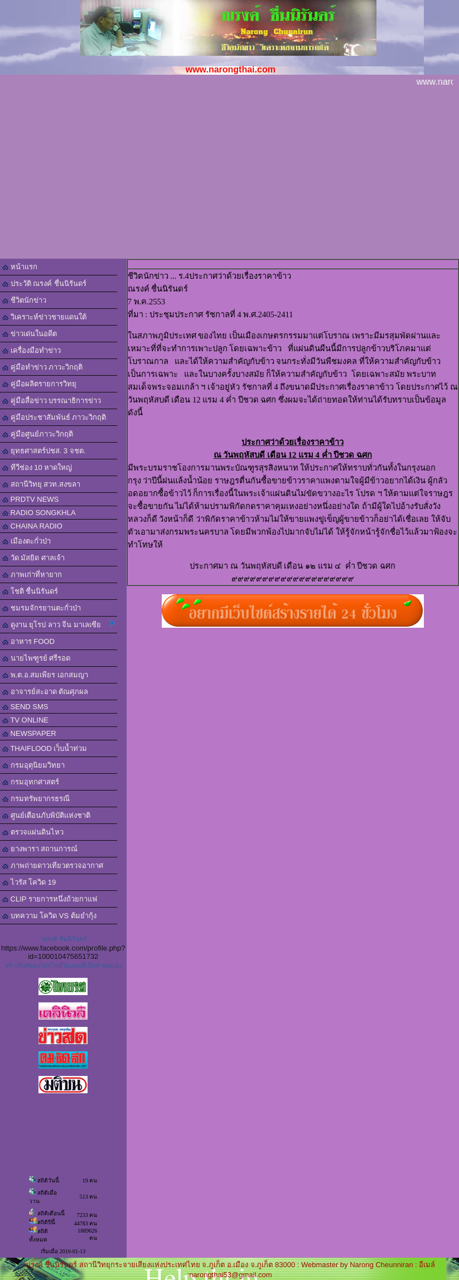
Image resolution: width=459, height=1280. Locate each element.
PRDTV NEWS (30, 499)
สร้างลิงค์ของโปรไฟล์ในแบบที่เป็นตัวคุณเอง (63, 965)
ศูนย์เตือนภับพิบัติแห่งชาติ (46, 815)
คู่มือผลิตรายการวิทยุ (39, 384)
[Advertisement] (229, 175)
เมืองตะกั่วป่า (26, 541)
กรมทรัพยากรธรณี (36, 798)
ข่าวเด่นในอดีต (29, 333)
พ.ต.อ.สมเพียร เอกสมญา (45, 675)
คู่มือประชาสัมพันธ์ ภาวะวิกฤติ (54, 417)
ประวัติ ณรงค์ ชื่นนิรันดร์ (44, 283)
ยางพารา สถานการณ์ (40, 849)
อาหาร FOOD (28, 641)
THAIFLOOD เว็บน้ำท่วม (44, 748)
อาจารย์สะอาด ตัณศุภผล (45, 691)
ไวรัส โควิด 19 (29, 882)
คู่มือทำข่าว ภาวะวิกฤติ (42, 367)
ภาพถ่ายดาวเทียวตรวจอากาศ (52, 865)
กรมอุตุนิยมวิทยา (33, 765)
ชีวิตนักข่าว (24, 300)
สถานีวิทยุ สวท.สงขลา (41, 484)
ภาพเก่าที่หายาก (32, 574)
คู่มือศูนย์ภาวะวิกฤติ (37, 434)
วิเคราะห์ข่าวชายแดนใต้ (44, 317)
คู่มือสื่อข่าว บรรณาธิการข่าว (51, 400)
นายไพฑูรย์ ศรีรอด (36, 658)
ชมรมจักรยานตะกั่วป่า (41, 608)
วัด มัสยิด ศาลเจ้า (33, 558)
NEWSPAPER (29, 733)
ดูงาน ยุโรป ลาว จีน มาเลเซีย (58, 624)
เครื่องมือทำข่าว (31, 350)
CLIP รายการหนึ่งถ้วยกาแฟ (49, 899)
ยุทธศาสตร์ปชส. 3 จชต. (43, 451)
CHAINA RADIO (32, 526)
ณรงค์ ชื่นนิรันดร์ (64, 938)
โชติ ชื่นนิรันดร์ (30, 591)
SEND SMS (25, 706)
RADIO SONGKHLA (39, 512)
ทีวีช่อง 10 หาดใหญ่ (37, 467)
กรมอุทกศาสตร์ (30, 782)
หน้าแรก (19, 267)
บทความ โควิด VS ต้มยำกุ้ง (49, 915)
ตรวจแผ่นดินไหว (33, 832)
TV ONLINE (25, 720)
